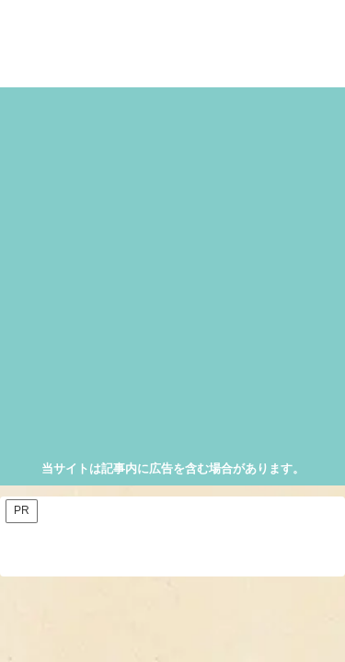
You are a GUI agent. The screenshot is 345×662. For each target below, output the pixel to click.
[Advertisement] (172, 276)
